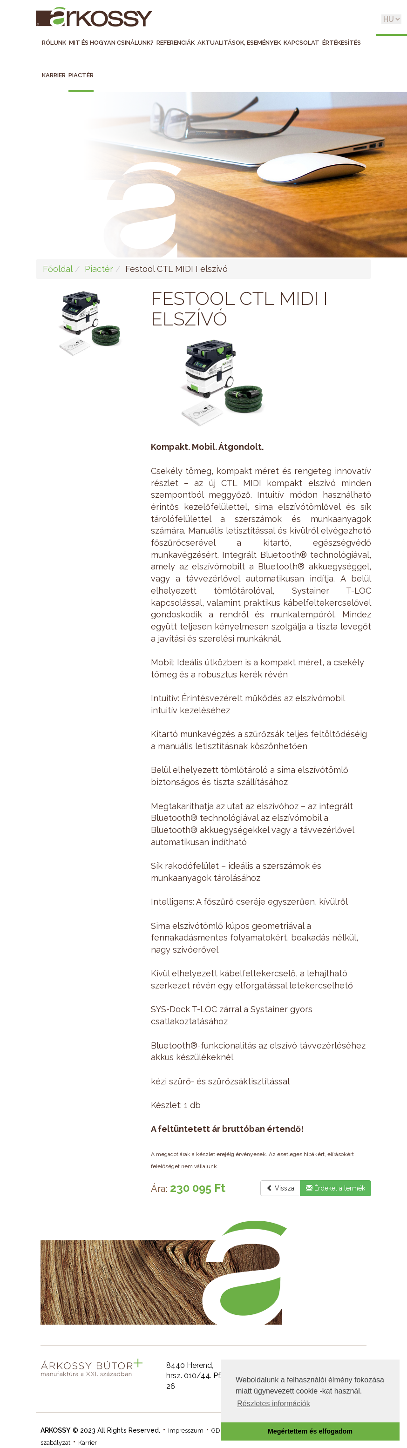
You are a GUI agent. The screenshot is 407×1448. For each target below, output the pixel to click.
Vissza (280, 1188)
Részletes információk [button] (273, 1403)
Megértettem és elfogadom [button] (310, 1431)
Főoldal (58, 269)
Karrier (54, 75)
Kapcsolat (301, 42)
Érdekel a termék (335, 1188)
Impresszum (186, 1430)
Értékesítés (341, 42)
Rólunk (54, 42)
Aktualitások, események (239, 42)
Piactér (81, 75)
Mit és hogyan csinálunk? (111, 42)
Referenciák (175, 42)
